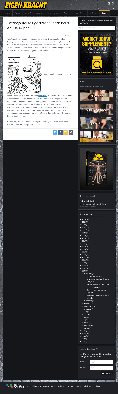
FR (113, 9)
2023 (84, 225)
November (88, 301)
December (88, 274)
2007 (84, 268)
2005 (84, 331)
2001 (84, 341)
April (86, 320)
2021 (84, 230)
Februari (87, 325)
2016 (84, 244)
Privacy (97, 386)
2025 (84, 219)
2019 (84, 236)
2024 (84, 222)
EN (108, 9)
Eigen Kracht (80, 13)
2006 (84, 271)
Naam (82, 362)
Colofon (61, 386)
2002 (84, 339)
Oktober (87, 303)
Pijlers (17, 13)
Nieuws (104, 13)
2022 (84, 227)
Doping (67, 13)
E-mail (82, 367)
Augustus (87, 309)
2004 (84, 333)
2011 (84, 257)
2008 (84, 265)
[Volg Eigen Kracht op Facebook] (108, 3)
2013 (84, 252)
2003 (84, 336)
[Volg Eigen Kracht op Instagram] (112, 3)
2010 (84, 260)
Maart (86, 322)
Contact (78, 386)
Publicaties (43, 96)
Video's (93, 13)
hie (57, 113)
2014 (84, 249)
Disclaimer (88, 386)
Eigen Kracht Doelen (33, 13)
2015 (84, 246)
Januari (87, 328)
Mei (85, 317)
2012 (84, 255)
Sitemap (70, 386)
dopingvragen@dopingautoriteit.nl (94, 204)
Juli (85, 312)
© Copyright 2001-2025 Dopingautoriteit (41, 386)
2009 (84, 263)
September (88, 306)
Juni (85, 314)
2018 (84, 238)
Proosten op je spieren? (95, 276)
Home (7, 13)
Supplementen (53, 13)
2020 (84, 233)
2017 (84, 241)
